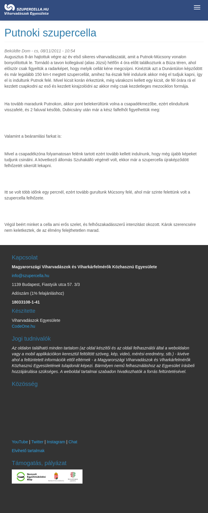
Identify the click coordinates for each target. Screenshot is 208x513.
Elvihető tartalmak (28, 450)
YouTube (20, 441)
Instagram (56, 441)
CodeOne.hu (23, 326)
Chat (73, 441)
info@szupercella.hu (30, 275)
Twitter (37, 441)
